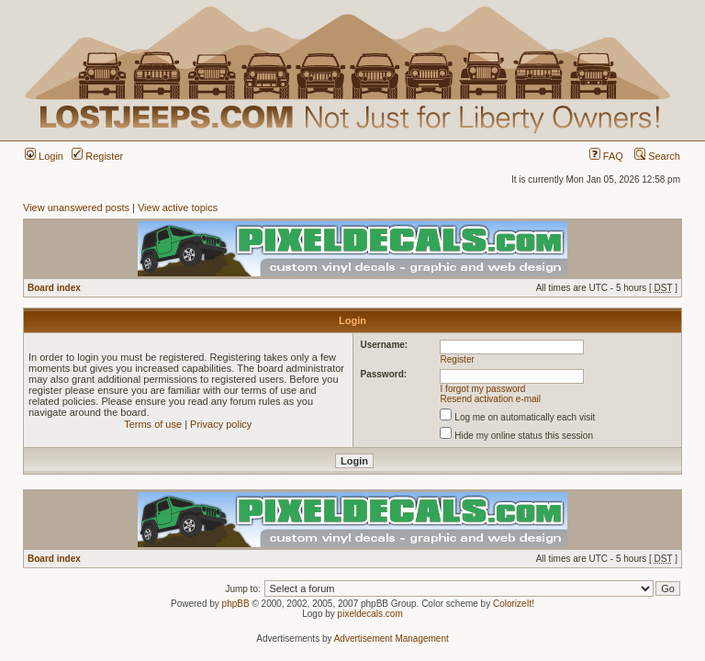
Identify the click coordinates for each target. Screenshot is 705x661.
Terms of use (153, 424)
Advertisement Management (391, 638)
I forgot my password (483, 389)
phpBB (236, 604)
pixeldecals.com (370, 614)
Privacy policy (221, 424)
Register (97, 156)
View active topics (178, 207)
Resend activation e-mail (491, 399)
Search (657, 156)
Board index (54, 288)
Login (44, 156)
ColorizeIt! (513, 604)
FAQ (606, 156)
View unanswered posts (76, 207)
